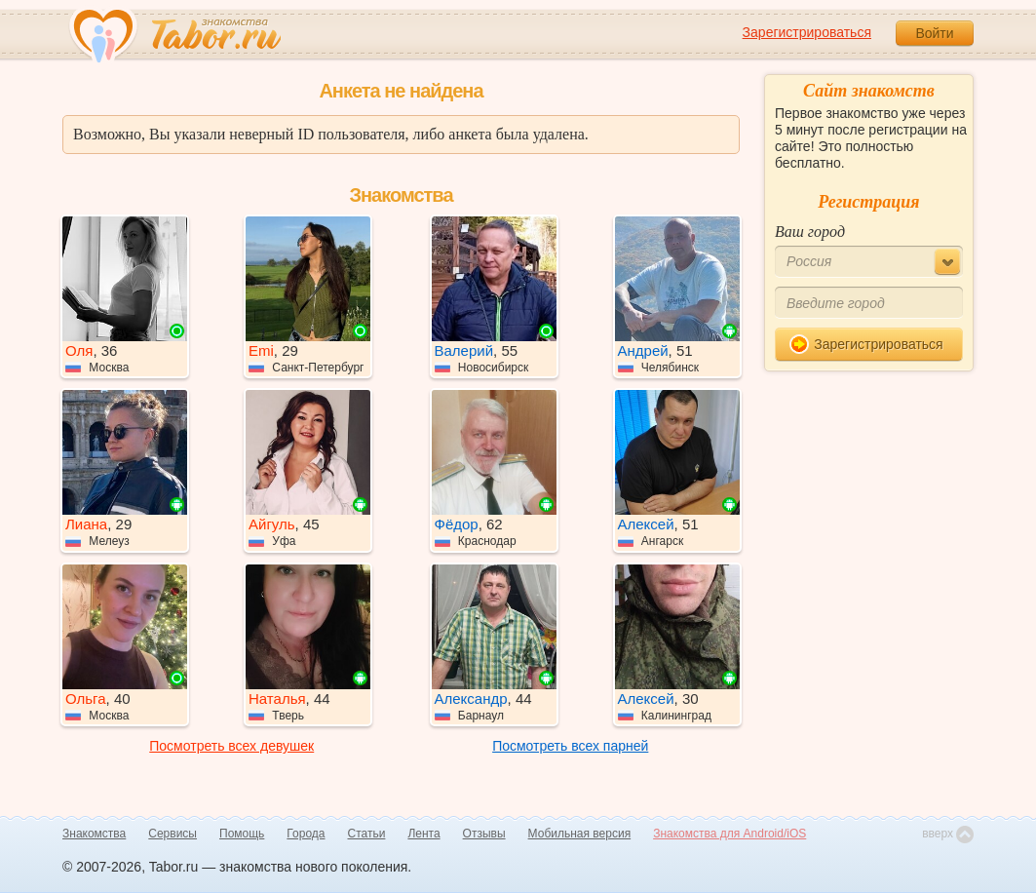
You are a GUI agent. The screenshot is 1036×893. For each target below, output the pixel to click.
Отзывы (484, 833)
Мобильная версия (580, 833)
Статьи (367, 833)
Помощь (241, 833)
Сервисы (172, 833)
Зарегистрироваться (807, 32)
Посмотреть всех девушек (231, 746)
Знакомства (94, 833)
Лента (423, 833)
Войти (934, 33)
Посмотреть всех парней (570, 746)
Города (306, 833)
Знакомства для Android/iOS (729, 833)
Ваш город (810, 231)
